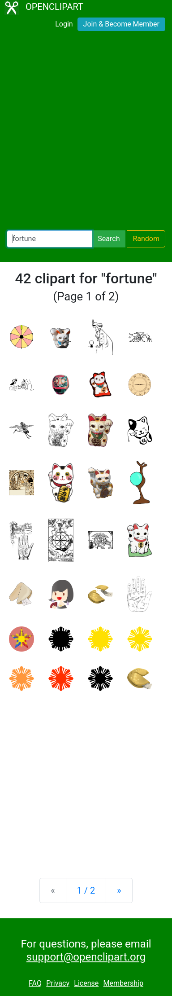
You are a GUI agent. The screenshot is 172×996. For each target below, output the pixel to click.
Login (64, 24)
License (86, 983)
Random (146, 238)
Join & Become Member (121, 24)
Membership (123, 983)
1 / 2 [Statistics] (86, 890)
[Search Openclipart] (49, 238)
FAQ (35, 983)
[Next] (119, 890)
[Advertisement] (86, 132)
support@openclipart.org (86, 957)
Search (109, 238)
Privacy (57, 983)
